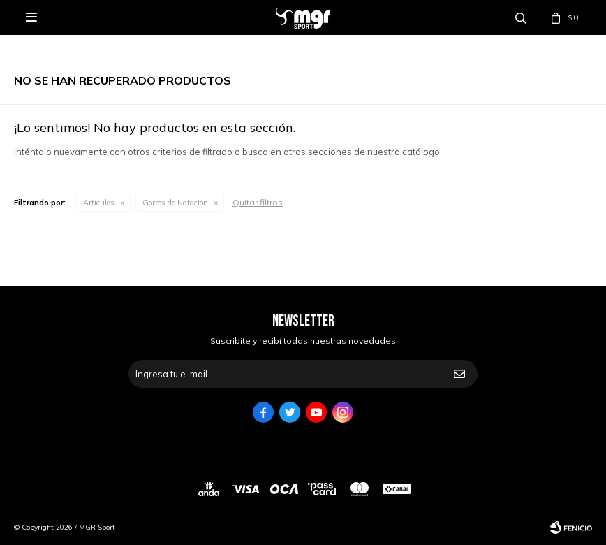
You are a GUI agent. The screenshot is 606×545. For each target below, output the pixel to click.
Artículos (98, 203)
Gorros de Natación (175, 203)
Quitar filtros (257, 202)
